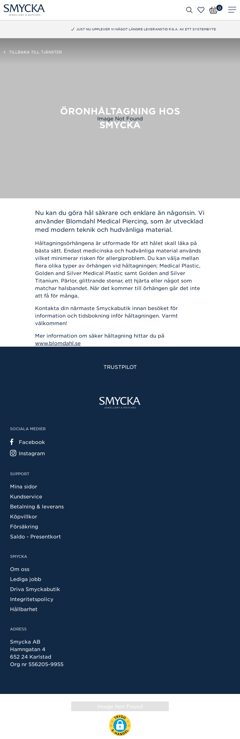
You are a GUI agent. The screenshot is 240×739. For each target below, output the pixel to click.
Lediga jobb (25, 579)
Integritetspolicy (31, 599)
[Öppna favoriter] (201, 10)
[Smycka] (24, 10)
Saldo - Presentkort (35, 536)
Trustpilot (120, 366)
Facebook (27, 442)
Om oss (19, 569)
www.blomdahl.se (58, 343)
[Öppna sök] (189, 10)
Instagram (27, 453)
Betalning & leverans (37, 506)
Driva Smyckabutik (35, 589)
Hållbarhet (24, 609)
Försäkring (24, 526)
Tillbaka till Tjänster (35, 51)
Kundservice (26, 496)
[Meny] (232, 10)
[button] (120, 725)
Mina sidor (23, 486)
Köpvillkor (23, 516)
